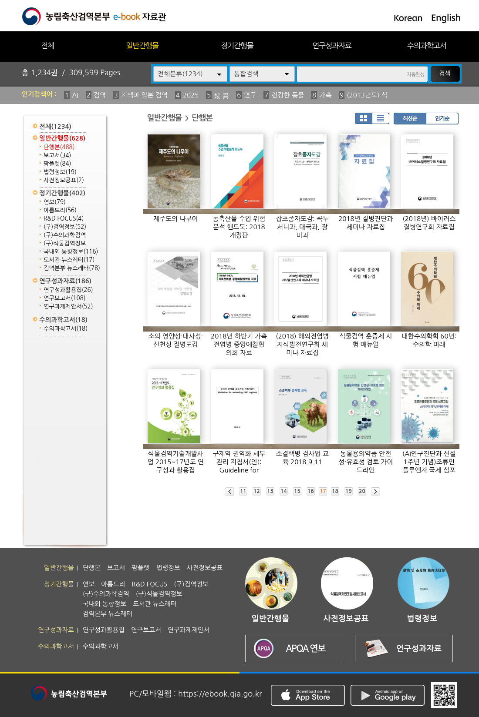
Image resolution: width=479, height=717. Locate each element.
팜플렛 (57, 164)
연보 (55, 202)
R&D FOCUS (64, 218)
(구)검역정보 (65, 227)
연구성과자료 (331, 45)
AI (75, 95)
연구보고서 (65, 298)
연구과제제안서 (68, 306)
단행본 (59, 147)
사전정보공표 (64, 180)
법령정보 (60, 172)
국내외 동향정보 (71, 252)
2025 (191, 95)
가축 (325, 95)
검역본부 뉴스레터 (72, 268)
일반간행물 (142, 45)
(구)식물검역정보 (65, 243)
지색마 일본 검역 (144, 95)
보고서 (57, 155)
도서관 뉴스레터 (69, 260)
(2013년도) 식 (367, 95)
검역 (100, 95)
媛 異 (221, 96)
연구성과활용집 (68, 290)
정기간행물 (237, 45)
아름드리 (60, 210)
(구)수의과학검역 (65, 235)
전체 (47, 45)
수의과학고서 (426, 45)
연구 (250, 95)
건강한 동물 (287, 95)
